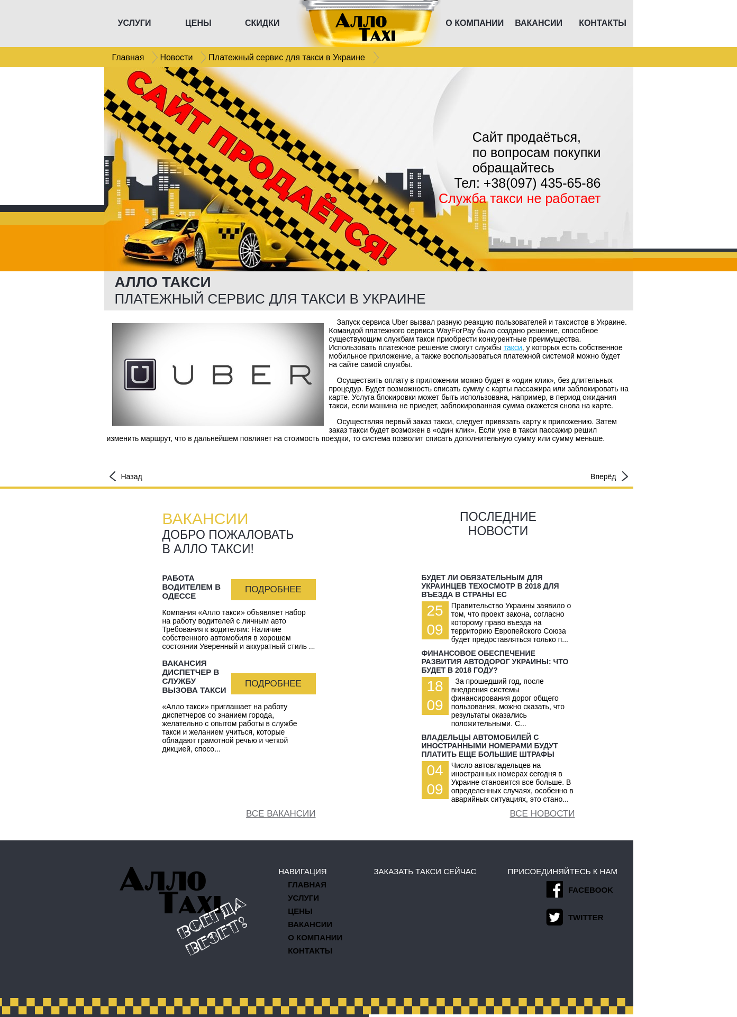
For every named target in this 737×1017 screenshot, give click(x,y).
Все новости (542, 814)
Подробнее (273, 589)
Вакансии (310, 924)
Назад (126, 476)
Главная (307, 884)
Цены (300, 910)
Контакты (310, 950)
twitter (575, 917)
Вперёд (608, 476)
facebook (579, 889)
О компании (315, 937)
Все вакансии (280, 814)
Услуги (303, 897)
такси (513, 347)
